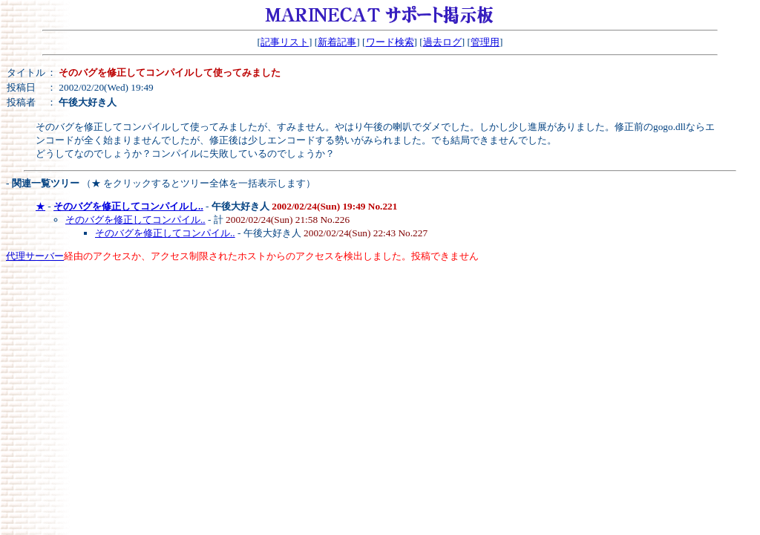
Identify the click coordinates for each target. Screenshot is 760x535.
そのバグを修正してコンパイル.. (135, 219)
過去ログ (442, 42)
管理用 (485, 42)
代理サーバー (35, 256)
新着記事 (337, 42)
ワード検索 (390, 42)
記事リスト (285, 42)
